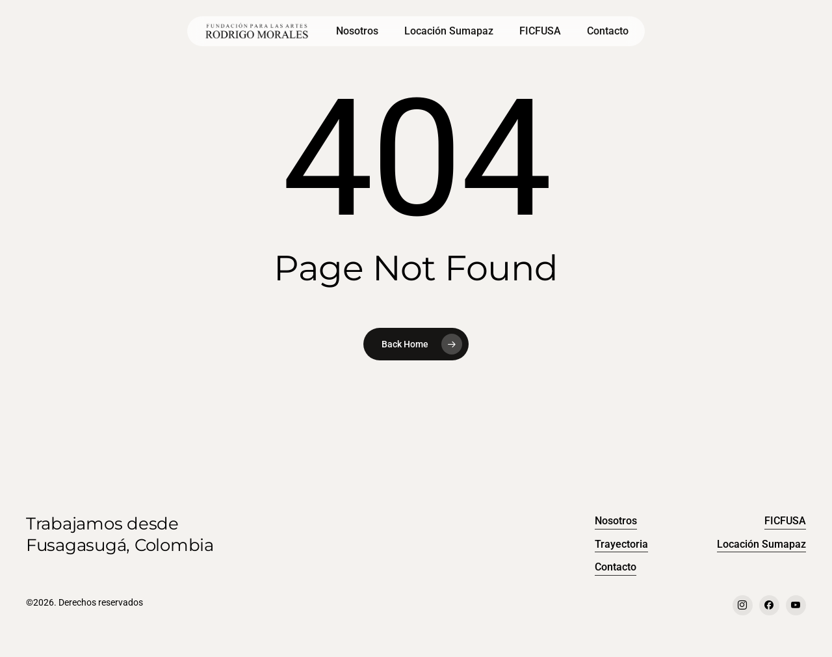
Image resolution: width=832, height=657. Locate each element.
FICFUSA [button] (785, 521)
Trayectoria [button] (621, 544)
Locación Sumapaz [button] (761, 544)
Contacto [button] (615, 567)
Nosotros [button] (616, 521)
